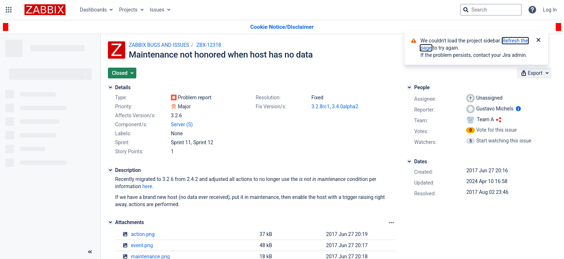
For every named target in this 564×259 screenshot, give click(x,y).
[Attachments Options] (391, 222)
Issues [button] (157, 10)
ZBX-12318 (208, 45)
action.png (143, 234)
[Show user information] (518, 109)
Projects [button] (128, 10)
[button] (9, 10)
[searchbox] (491, 9)
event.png (142, 245)
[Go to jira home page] (45, 10)
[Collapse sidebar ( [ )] (90, 251)
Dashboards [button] (93, 10)
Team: (421, 120)
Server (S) (182, 124)
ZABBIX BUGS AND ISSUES (159, 45)
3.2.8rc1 (320, 106)
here (147, 186)
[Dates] (409, 161)
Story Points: (129, 151)
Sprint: (122, 142)
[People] (409, 87)
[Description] (110, 170)
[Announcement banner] (282, 27)
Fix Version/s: (271, 106)
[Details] (110, 87)
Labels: (123, 133)
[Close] (538, 40)
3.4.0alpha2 (345, 106)
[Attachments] (110, 222)
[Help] (532, 9)
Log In (550, 10)
